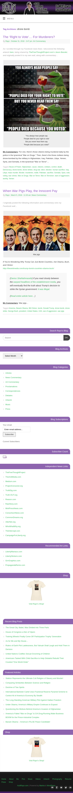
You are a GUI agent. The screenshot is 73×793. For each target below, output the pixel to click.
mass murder (13, 173)
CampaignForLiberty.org (15, 535)
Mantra (42, 786)
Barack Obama (22, 308)
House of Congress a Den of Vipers (20, 632)
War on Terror (34, 176)
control (54, 167)
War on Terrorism (47, 176)
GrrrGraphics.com (12, 561)
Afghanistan (26, 167)
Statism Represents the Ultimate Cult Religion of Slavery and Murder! (34, 678)
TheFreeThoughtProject (15, 472)
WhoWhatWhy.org (13, 526)
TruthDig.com (11, 490)
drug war (37, 170)
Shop (11, 782)
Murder (21, 173)
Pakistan (42, 173)
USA (40, 311)
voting (5, 176)
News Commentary (39, 195)
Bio (17, 779)
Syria (63, 173)
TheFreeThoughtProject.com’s (42, 52)
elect (43, 170)
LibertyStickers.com (13, 556)
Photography (57, 779)
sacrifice (50, 173)
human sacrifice (59, 170)
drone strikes (28, 170)
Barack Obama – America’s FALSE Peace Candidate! (28, 722)
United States (32, 311)
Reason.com (10, 499)
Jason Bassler (61, 52)
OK (65, 337)
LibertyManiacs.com (13, 552)
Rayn (7, 41)
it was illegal (43, 289)
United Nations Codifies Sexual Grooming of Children (28, 654)
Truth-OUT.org (11, 495)
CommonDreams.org (14, 517)
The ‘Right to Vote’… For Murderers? (29, 37)
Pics (23, 779)
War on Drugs (23, 176)
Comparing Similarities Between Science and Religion (28, 683)
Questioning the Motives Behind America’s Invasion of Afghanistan (33, 709)
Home (3, 779)
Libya (5, 173)
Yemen (11, 179)
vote (68, 173)
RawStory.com (11, 504)
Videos (37, 779)
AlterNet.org (10, 522)
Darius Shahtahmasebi (21, 278)
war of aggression (50, 311)
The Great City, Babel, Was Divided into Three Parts (27, 627)
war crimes (13, 176)
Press (7, 409)
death (60, 167)
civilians (47, 167)
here (12, 52)
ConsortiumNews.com (14, 513)
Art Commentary (39, 41)
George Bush (13, 311)
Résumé (68, 779)
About (11, 779)
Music (7, 404)
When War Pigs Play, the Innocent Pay (30, 191)
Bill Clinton (33, 308)
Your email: (7, 425)
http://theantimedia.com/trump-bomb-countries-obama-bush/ (28, 268)
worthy (5, 179)
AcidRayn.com (22, 786)
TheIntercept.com (12, 531)
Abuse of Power (15, 167)
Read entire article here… (23, 296)
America (12, 308)
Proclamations (11, 386)
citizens (40, 167)
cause (34, 167)
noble (36, 173)
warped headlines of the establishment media (34, 282)
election (49, 170)
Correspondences (12, 391)
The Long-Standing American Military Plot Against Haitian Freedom (33, 700)
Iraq (67, 170)
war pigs (61, 311)
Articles (8, 373)
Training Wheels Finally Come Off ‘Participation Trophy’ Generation (33, 636)
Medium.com (10, 481)
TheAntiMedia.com (13, 477)
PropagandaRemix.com (15, 565)
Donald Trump (48, 308)
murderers (29, 173)
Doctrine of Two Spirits (15, 687)
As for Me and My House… (17, 641)
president (22, 311)
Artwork (8, 400)
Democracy (7, 170)
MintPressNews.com (14, 508)
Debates (8, 395)
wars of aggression (62, 176)
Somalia (57, 173)
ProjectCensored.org (14, 486)
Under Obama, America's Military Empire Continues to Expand (32, 704)
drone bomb (17, 170)
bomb (40, 308)
